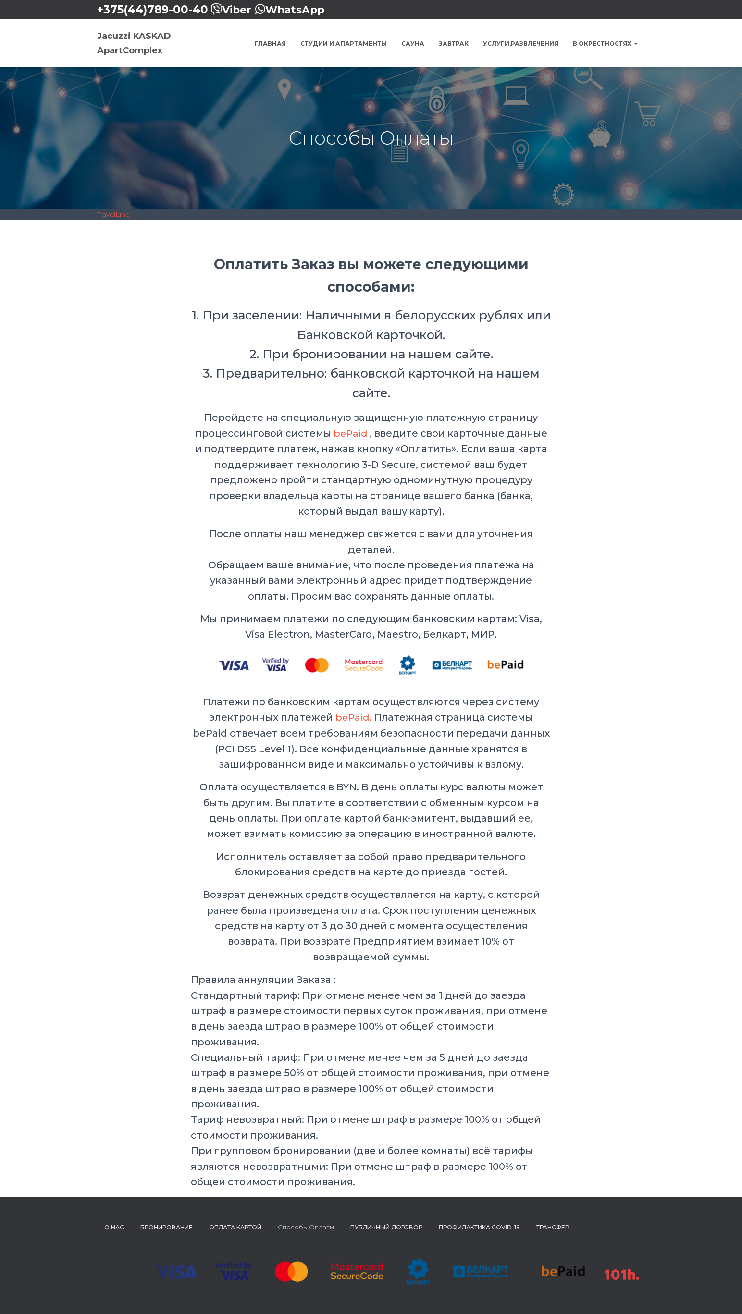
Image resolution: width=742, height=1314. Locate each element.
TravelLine (113, 214)
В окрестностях (605, 43)
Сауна (412, 43)
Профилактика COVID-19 (479, 1226)
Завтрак (454, 43)
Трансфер (552, 1226)
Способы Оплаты (306, 1226)
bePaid (350, 433)
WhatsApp (298, 9)
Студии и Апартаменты (343, 43)
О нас (114, 1226)
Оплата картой (235, 1226)
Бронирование (166, 1226)
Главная (270, 43)
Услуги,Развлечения (520, 43)
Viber (237, 9)
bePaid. (353, 717)
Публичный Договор (386, 1226)
